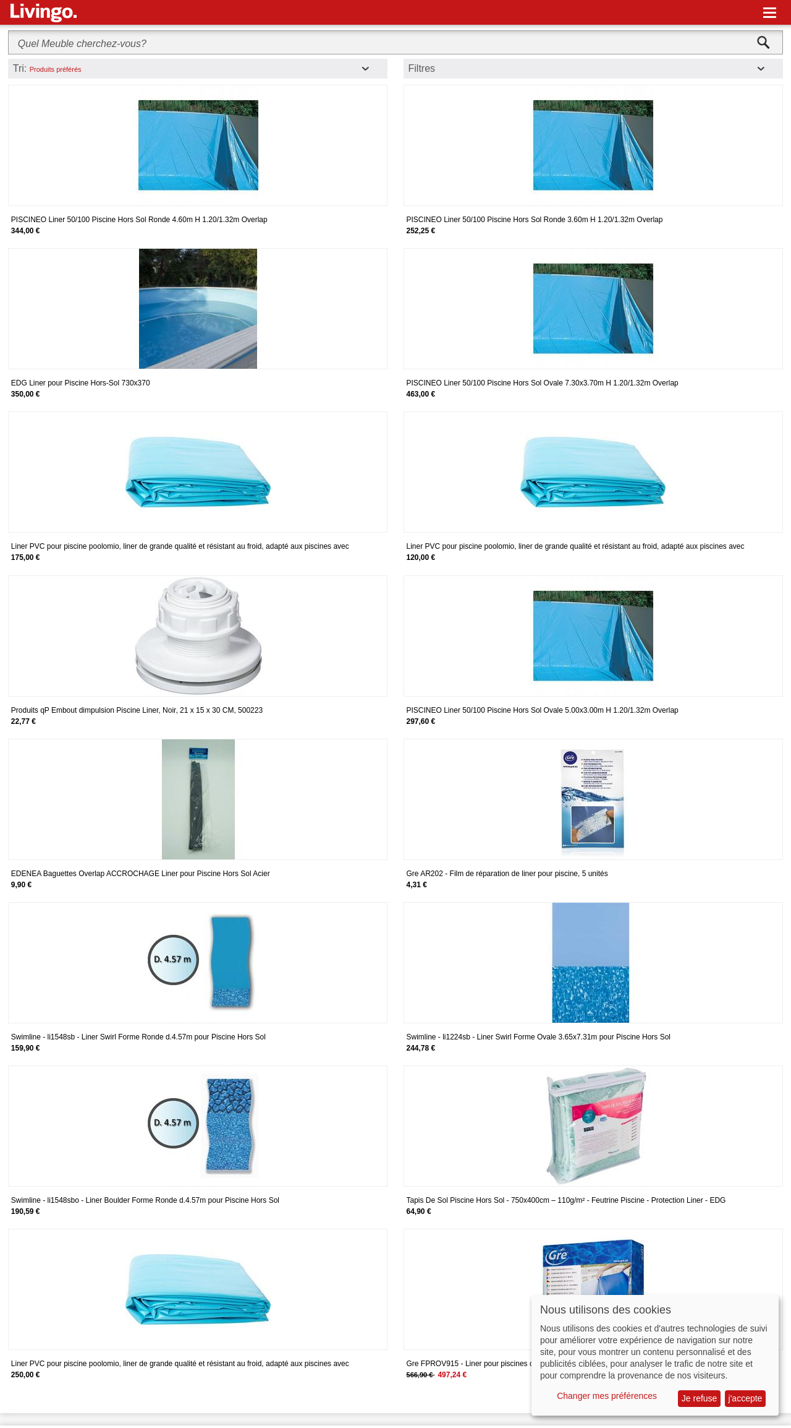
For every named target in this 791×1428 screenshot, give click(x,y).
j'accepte (746, 1398)
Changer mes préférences (607, 1396)
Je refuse (699, 1398)
